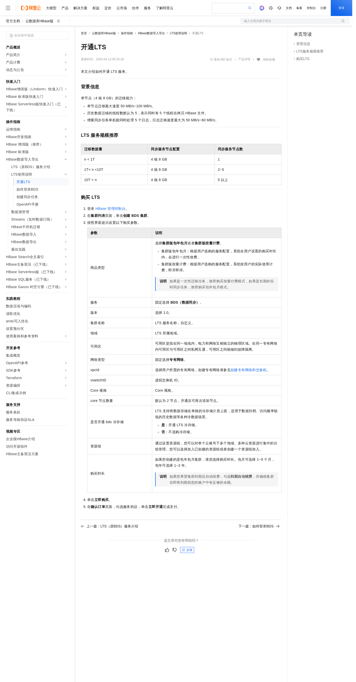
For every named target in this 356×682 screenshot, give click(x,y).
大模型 (51, 8)
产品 (64, 8)
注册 (323, 8)
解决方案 (80, 8)
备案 (299, 8)
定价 (107, 8)
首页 (84, 33)
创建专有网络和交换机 (249, 370)
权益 (95, 8)
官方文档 (13, 21)
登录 (342, 8)
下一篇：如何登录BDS (259, 526)
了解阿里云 (164, 8)
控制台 (311, 8)
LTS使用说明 (178, 33)
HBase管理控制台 (110, 209)
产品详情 (244, 59)
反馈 (187, 550)
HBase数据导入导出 (151, 33)
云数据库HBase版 (39, 21)
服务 (147, 8)
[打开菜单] (8, 8)
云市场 (121, 8)
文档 (289, 8)
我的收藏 (269, 59)
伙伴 (135, 8)
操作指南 (127, 33)
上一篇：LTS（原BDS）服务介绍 (109, 526)
